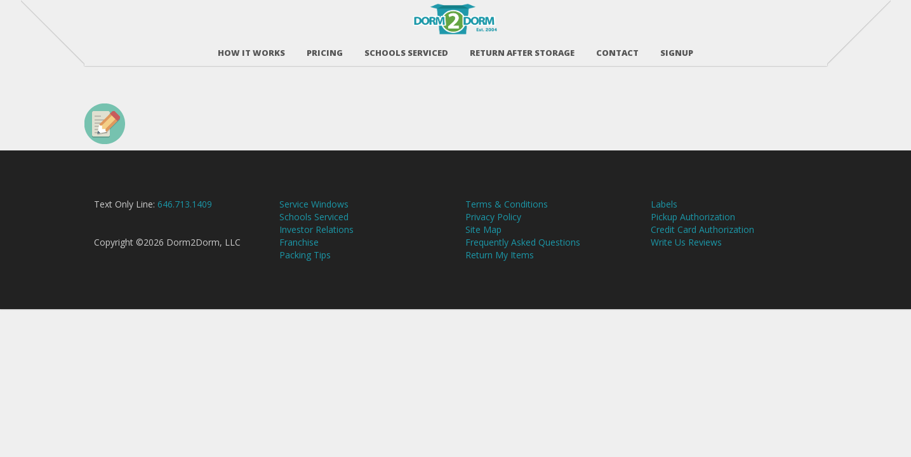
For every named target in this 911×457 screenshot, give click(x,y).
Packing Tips (305, 262)
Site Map (483, 236)
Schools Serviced (406, 50)
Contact (617, 50)
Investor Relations (316, 236)
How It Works (251, 50)
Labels (664, 211)
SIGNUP (676, 50)
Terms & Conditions (506, 211)
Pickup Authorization (693, 224)
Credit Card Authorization (702, 236)
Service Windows (314, 211)
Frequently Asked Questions (522, 249)
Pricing (325, 50)
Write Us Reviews (686, 249)
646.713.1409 (184, 211)
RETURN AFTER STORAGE (522, 50)
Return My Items (499, 262)
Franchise (299, 249)
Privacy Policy (493, 224)
